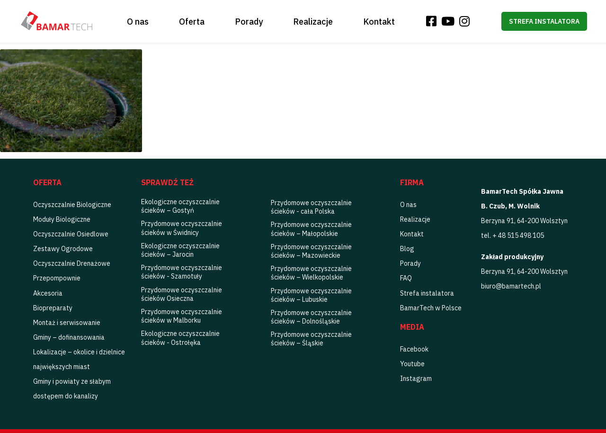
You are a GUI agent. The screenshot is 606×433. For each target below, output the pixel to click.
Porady (249, 21)
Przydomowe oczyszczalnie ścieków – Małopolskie (311, 228)
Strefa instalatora (544, 21)
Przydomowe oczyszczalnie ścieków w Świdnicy (181, 227)
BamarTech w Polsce (431, 308)
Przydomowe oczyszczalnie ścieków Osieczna (181, 294)
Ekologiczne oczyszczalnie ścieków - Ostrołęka (180, 337)
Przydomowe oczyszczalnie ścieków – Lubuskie (311, 295)
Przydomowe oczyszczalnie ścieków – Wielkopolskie (311, 272)
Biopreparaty (52, 308)
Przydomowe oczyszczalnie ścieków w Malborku (181, 316)
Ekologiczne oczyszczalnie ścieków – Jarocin (180, 250)
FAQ (406, 278)
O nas (138, 21)
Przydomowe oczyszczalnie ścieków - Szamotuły (181, 271)
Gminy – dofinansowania (69, 337)
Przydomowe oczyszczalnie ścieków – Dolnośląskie (311, 316)
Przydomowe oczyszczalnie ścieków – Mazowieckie (311, 251)
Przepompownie (56, 278)
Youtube (412, 364)
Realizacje (313, 21)
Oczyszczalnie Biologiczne (72, 204)
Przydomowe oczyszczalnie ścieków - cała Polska (311, 207)
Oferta (192, 21)
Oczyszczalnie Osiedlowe (70, 234)
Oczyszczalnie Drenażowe (71, 263)
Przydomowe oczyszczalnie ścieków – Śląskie (311, 338)
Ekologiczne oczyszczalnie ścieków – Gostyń (180, 206)
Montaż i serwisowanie (66, 322)
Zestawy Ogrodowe (63, 248)
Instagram (416, 378)
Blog (407, 248)
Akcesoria (47, 293)
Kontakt (379, 21)
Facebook (414, 349)
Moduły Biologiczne (61, 219)
